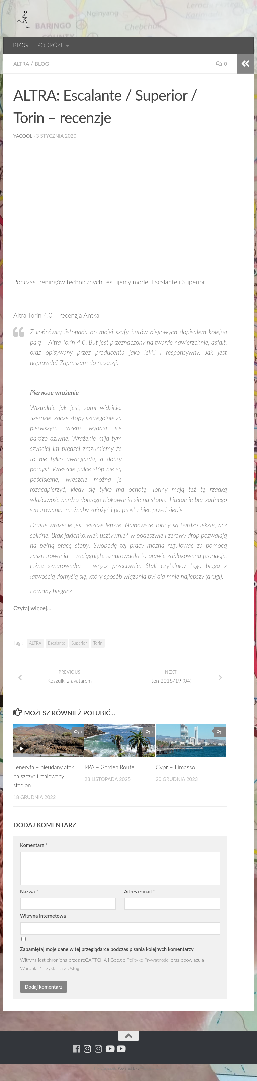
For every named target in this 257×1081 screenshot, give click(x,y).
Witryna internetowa (43, 925)
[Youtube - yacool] (120, 1057)
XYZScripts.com (152, 1077)
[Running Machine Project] (98, 1057)
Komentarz (33, 854)
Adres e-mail (139, 900)
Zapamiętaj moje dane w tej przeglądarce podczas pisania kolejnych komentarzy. (107, 958)
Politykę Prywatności (148, 968)
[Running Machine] (76, 1057)
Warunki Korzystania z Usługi (50, 977)
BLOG (20, 45)
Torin (97, 643)
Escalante (56, 643)
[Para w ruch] (87, 1057)
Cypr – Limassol (176, 776)
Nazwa (29, 900)
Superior (79, 643)
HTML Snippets (104, 1077)
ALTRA (35, 643)
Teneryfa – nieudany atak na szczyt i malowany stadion (39, 785)
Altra (21, 63)
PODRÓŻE (50, 45)
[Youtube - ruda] (109, 1057)
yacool (23, 136)
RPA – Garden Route (111, 776)
